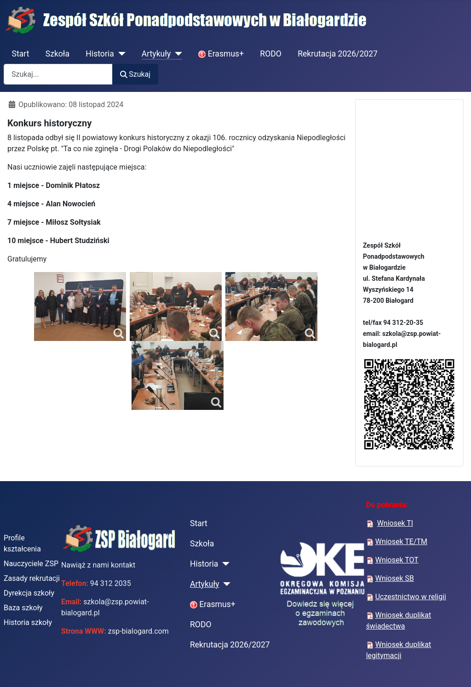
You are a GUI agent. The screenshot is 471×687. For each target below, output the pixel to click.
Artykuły (156, 53)
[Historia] (120, 54)
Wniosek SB (394, 578)
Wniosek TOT (397, 560)
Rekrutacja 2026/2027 (338, 53)
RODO (270, 53)
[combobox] (58, 74)
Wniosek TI (395, 523)
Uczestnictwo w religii (410, 596)
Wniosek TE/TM (401, 541)
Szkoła (57, 53)
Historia (100, 53)
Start (20, 53)
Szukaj (135, 74)
